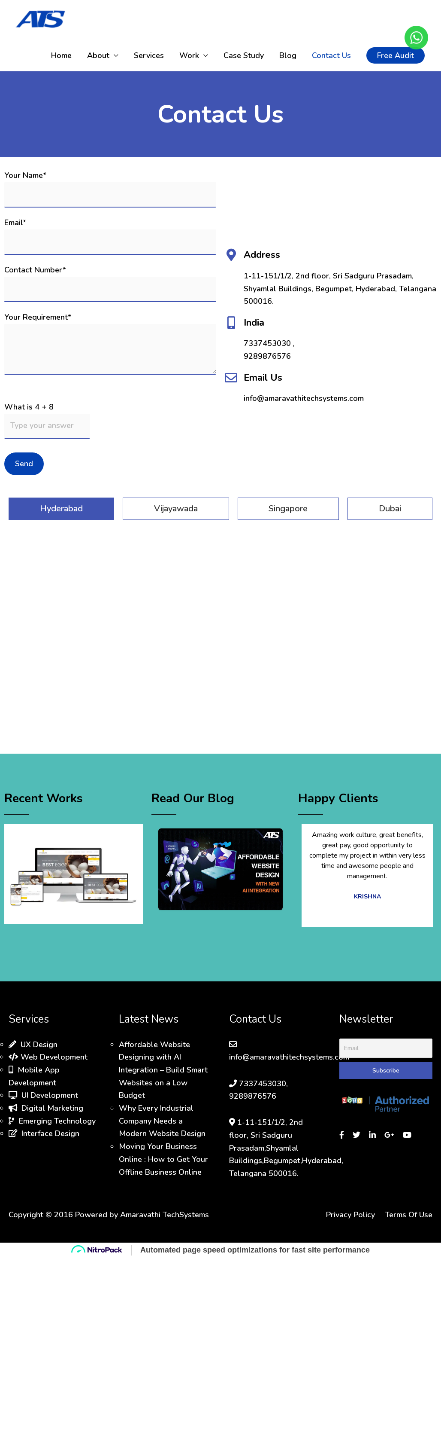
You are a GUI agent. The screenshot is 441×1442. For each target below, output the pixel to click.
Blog (287, 55)
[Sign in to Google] (390, 1135)
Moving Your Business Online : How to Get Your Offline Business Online (163, 1159)
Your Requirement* (110, 345)
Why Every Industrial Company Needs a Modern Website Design (162, 1121)
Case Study (244, 55)
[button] (395, 55)
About (98, 55)
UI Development (43, 1095)
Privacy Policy (350, 1215)
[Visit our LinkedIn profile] (373, 1135)
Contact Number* (110, 283)
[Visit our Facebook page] (342, 1135)
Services (149, 55)
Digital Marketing (46, 1108)
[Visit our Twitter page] (357, 1135)
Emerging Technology (52, 1121)
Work (189, 55)
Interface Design (44, 1133)
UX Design (33, 1044)
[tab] (61, 509)
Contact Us (331, 55)
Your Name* (110, 188)
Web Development (48, 1057)
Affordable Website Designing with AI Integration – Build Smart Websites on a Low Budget (163, 1070)
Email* (110, 235)
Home (61, 55)
